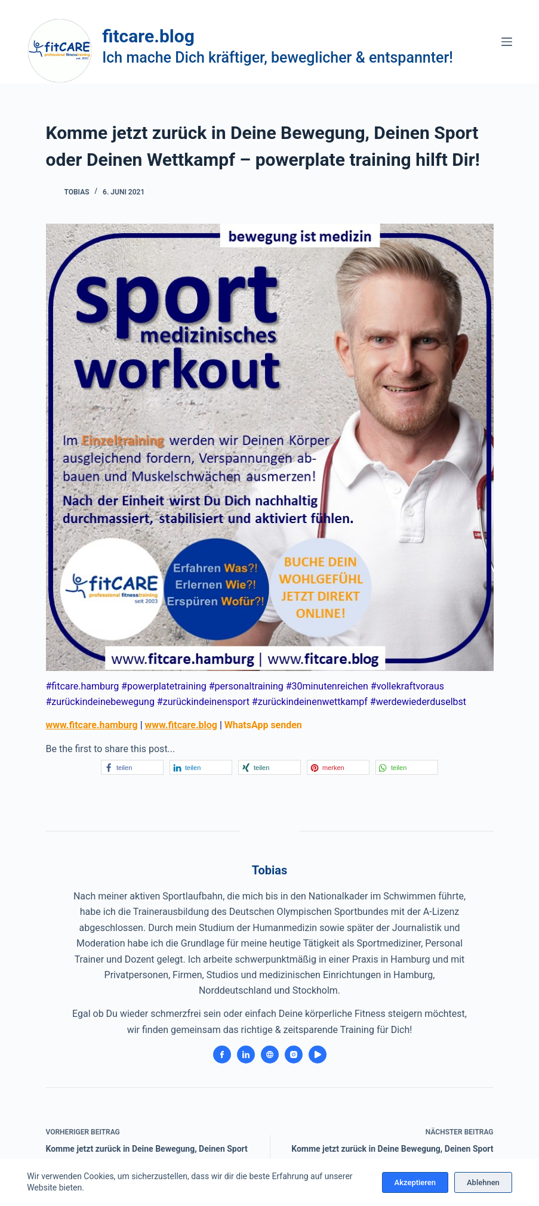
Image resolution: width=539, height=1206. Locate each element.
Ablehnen (483, 1182)
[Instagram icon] (294, 1054)
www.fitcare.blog (181, 725)
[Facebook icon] (222, 1054)
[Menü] (506, 41)
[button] (132, 767)
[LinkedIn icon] (246, 1054)
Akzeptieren (415, 1182)
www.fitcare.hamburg (92, 725)
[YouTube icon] (318, 1054)
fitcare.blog (148, 36)
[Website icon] (270, 1054)
